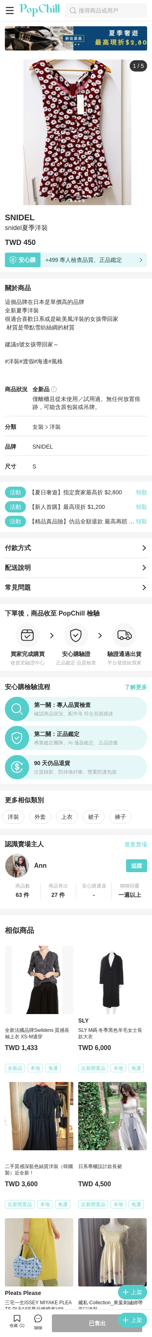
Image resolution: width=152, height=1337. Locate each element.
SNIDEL (42, 446)
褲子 (120, 817)
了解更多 (135, 687)
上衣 (67, 817)
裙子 (93, 817)
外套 (40, 817)
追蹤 (136, 866)
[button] (23, 891)
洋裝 (55, 427)
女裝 (38, 427)
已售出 (97, 1323)
